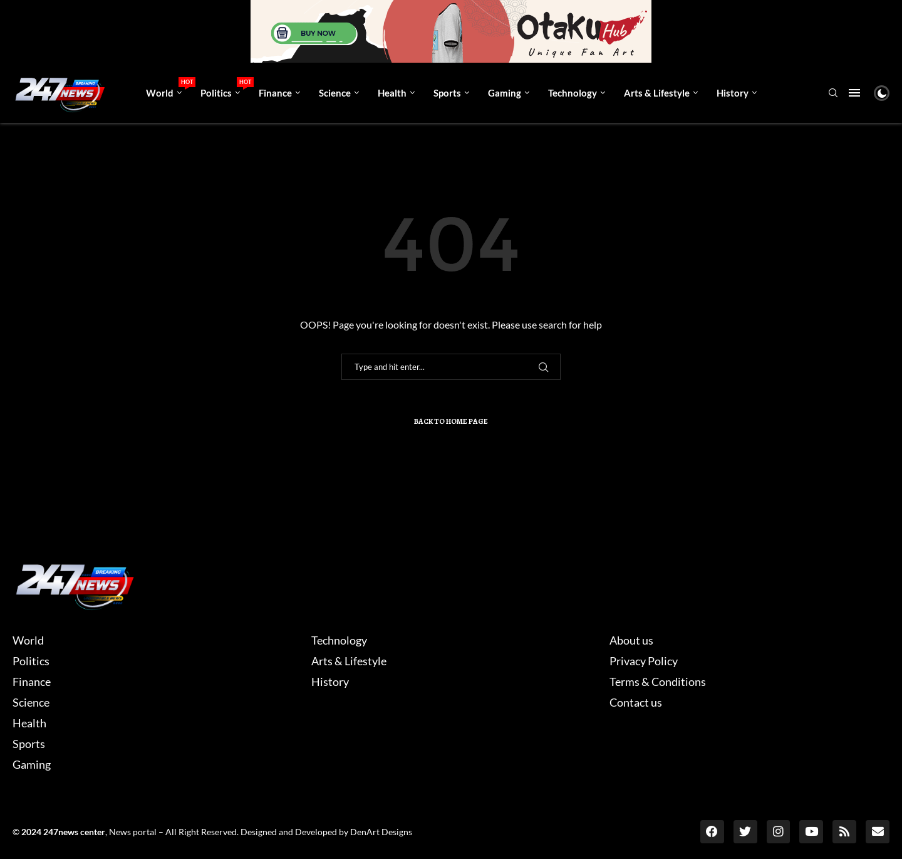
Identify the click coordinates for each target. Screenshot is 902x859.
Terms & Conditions (657, 681)
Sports (447, 92)
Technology (572, 92)
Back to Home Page (451, 421)
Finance (275, 92)
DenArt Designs (381, 831)
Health (392, 92)
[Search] (833, 93)
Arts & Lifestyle (657, 92)
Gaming (504, 92)
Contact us (635, 702)
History (733, 92)
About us (631, 640)
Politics (224, 87)
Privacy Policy (643, 661)
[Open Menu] (854, 92)
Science (335, 92)
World (168, 87)
